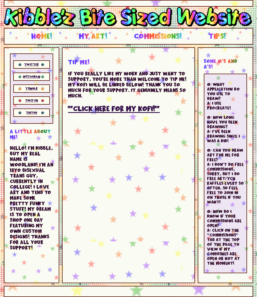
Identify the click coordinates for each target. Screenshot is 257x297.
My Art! (93, 35)
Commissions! (158, 35)
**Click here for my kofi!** (114, 108)
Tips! (217, 35)
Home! (41, 35)
